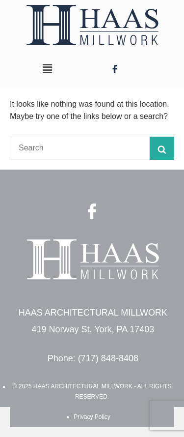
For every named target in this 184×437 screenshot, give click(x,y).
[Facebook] (115, 69)
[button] (47, 68)
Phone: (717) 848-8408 (93, 358)
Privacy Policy (92, 416)
